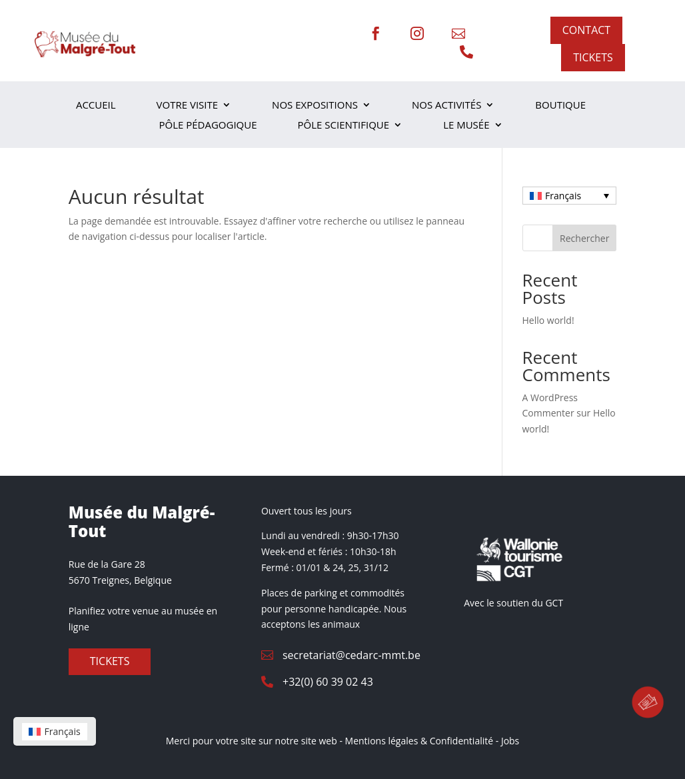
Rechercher (584, 238)
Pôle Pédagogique (208, 125)
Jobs (510, 740)
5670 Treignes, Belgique (120, 580)
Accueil (96, 105)
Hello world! (548, 320)
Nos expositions (315, 105)
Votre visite (188, 105)
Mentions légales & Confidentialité (419, 740)
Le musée (466, 125)
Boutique (560, 105)
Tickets (110, 661)
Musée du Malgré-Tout (142, 521)
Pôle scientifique (344, 125)
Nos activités (446, 105)
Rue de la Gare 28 (107, 564)
